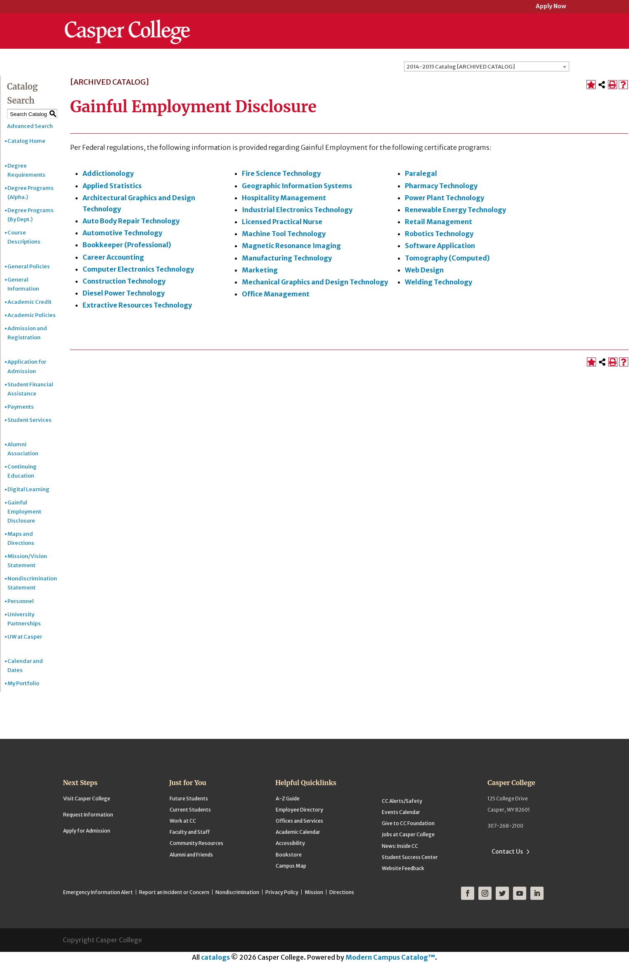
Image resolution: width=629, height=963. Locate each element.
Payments (20, 406)
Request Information (88, 815)
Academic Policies (31, 315)
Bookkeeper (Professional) (127, 245)
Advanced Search (30, 126)
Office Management (276, 294)
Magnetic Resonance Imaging (291, 245)
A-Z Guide (288, 798)
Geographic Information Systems (297, 186)
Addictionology (108, 173)
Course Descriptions (23, 237)
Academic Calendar (298, 832)
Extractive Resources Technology (137, 305)
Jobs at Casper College (408, 834)
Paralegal (421, 173)
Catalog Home (26, 140)
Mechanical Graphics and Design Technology (315, 282)
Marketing (260, 270)
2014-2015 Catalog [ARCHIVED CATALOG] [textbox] (461, 66)
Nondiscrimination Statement (32, 583)
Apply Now (551, 7)
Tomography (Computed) (447, 258)
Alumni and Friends (191, 855)
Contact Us (507, 851)
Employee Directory (299, 810)
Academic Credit (29, 301)
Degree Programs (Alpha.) (30, 193)
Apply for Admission (86, 831)
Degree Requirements (26, 170)
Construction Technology (124, 281)
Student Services (29, 420)
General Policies (28, 266)
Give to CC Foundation (408, 823)
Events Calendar (401, 812)
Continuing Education (22, 471)
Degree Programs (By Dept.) (30, 215)
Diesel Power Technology (124, 293)
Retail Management (438, 222)
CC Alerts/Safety (402, 801)
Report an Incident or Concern (174, 892)
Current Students (190, 810)
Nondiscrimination (237, 892)
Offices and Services (299, 821)
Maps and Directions (20, 538)
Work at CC (183, 821)
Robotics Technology (439, 234)
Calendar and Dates (25, 666)
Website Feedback (403, 868)
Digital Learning (28, 489)
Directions (341, 892)
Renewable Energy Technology (455, 210)
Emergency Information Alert (98, 892)
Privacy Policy (281, 892)
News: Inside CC (400, 846)
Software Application (440, 245)
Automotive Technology (122, 233)
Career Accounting (113, 257)
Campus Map (291, 866)
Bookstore (289, 855)
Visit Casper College (86, 798)
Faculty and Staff (190, 832)
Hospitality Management (284, 198)
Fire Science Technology (281, 173)
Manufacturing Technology (287, 258)
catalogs (215, 957)
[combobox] (486, 66)
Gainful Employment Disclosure (24, 511)
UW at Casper (24, 636)
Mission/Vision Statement (27, 561)
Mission (314, 892)
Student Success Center (410, 857)
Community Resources (196, 843)
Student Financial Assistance (30, 389)
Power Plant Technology (444, 198)
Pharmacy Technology (441, 186)
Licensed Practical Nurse (282, 222)
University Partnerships (24, 619)
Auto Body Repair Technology (131, 221)
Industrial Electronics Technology (297, 210)
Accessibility (290, 843)
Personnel (20, 601)
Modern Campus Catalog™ (390, 957)
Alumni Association (22, 449)
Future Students (189, 798)
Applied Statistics (112, 186)
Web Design (424, 270)
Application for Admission (26, 366)
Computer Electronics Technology (138, 269)
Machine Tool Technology (284, 234)
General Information (23, 284)
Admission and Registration (27, 333)
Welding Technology (438, 282)
